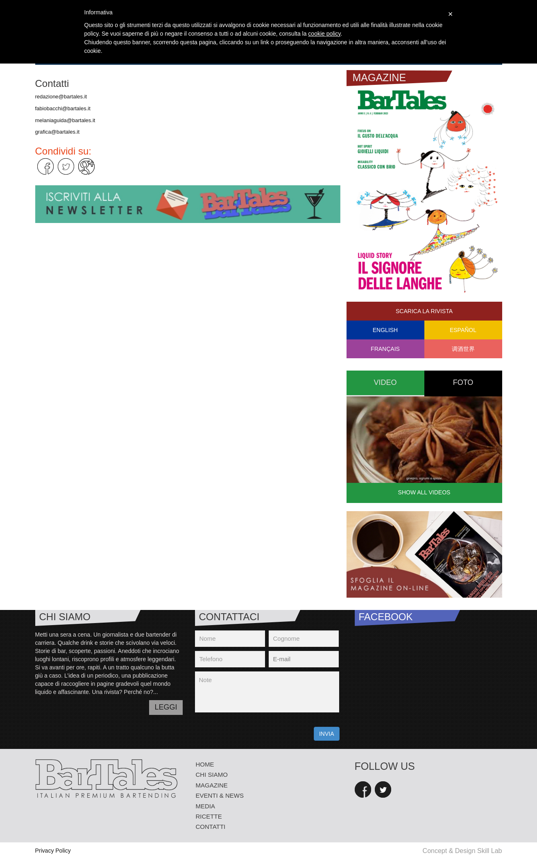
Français (385, 349)
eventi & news (220, 795)
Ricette (209, 816)
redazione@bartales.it (61, 96)
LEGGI (165, 707)
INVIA (326, 733)
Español (463, 330)
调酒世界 (463, 349)
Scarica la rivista (424, 311)
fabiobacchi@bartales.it (63, 108)
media (205, 806)
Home (205, 764)
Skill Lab (489, 850)
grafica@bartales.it (57, 132)
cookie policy (324, 33)
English (385, 330)
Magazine (212, 785)
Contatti (211, 826)
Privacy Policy (53, 850)
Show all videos (424, 492)
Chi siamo (212, 774)
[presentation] (257, 733)
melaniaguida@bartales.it (65, 120)
